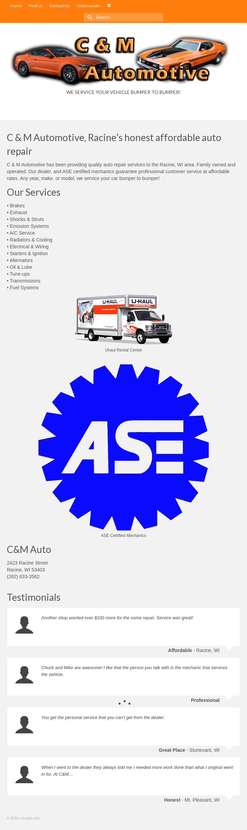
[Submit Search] (89, 17)
